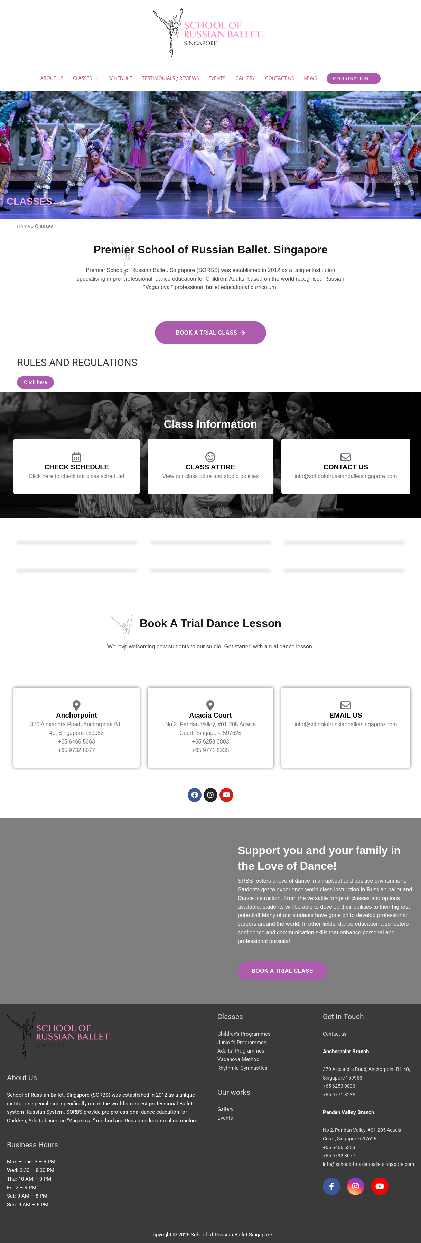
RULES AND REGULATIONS (83, 352)
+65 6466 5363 (339, 1136)
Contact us (335, 1023)
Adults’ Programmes (240, 1040)
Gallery (225, 1099)
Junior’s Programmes (241, 1032)
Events (225, 1107)
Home (24, 223)
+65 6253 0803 (339, 1076)
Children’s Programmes (244, 1023)
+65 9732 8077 (339, 1145)
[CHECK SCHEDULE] (76, 447)
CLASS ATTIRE (210, 457)
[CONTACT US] (345, 447)
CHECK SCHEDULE (76, 457)
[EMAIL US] (345, 696)
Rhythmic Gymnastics (242, 1057)
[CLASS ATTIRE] (210, 447)
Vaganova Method (238, 1049)
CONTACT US (346, 457)
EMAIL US (345, 706)
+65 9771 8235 (339, 1084)
